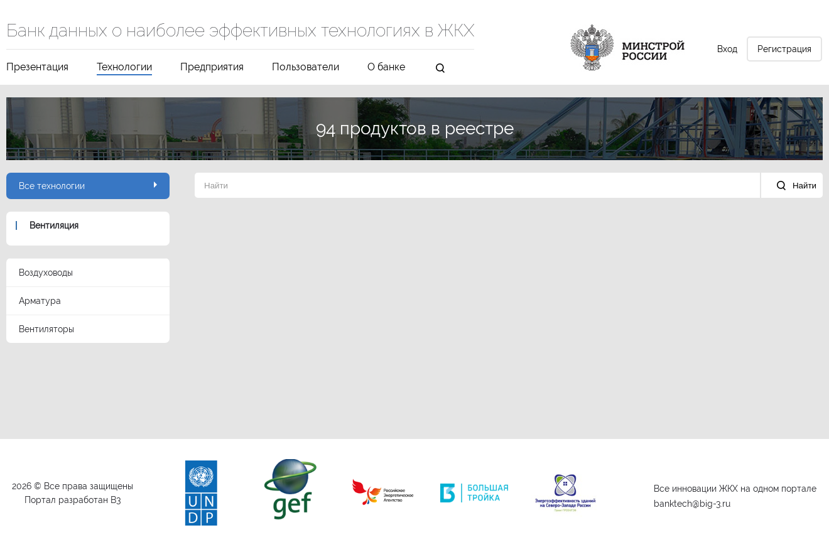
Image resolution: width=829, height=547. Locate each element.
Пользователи (305, 67)
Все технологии (88, 186)
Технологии (124, 67)
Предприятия (212, 67)
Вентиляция (54, 225)
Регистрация (784, 49)
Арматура (40, 301)
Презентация (37, 67)
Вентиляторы (46, 329)
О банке (386, 67)
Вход (727, 49)
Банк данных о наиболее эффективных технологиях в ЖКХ (240, 31)
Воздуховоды (46, 273)
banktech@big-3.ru (692, 504)
